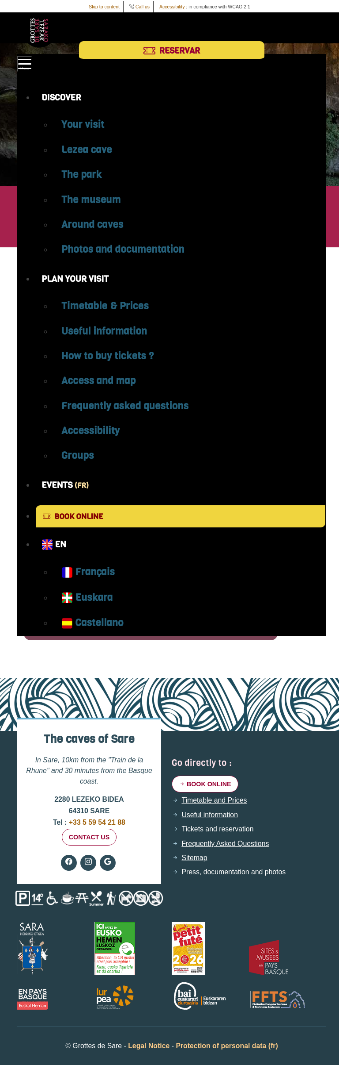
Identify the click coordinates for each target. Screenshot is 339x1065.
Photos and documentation (123, 249)
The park (81, 174)
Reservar (171, 50)
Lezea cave (86, 149)
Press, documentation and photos (233, 872)
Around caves (92, 224)
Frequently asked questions (124, 405)
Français (88, 571)
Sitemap (194, 857)
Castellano (92, 622)
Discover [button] (61, 97)
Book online (73, 516)
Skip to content (104, 6)
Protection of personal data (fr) (227, 1046)
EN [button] (53, 544)
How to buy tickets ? (107, 355)
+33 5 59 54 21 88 (96, 822)
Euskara (87, 597)
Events (65, 485)
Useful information (104, 331)
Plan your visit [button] (75, 279)
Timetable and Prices (214, 800)
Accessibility (172, 6)
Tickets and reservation (217, 829)
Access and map (98, 380)
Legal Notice (149, 1046)
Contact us (89, 837)
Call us (143, 6)
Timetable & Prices (105, 305)
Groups (77, 455)
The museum (91, 199)
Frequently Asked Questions (225, 843)
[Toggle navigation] (24, 64)
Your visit (83, 124)
